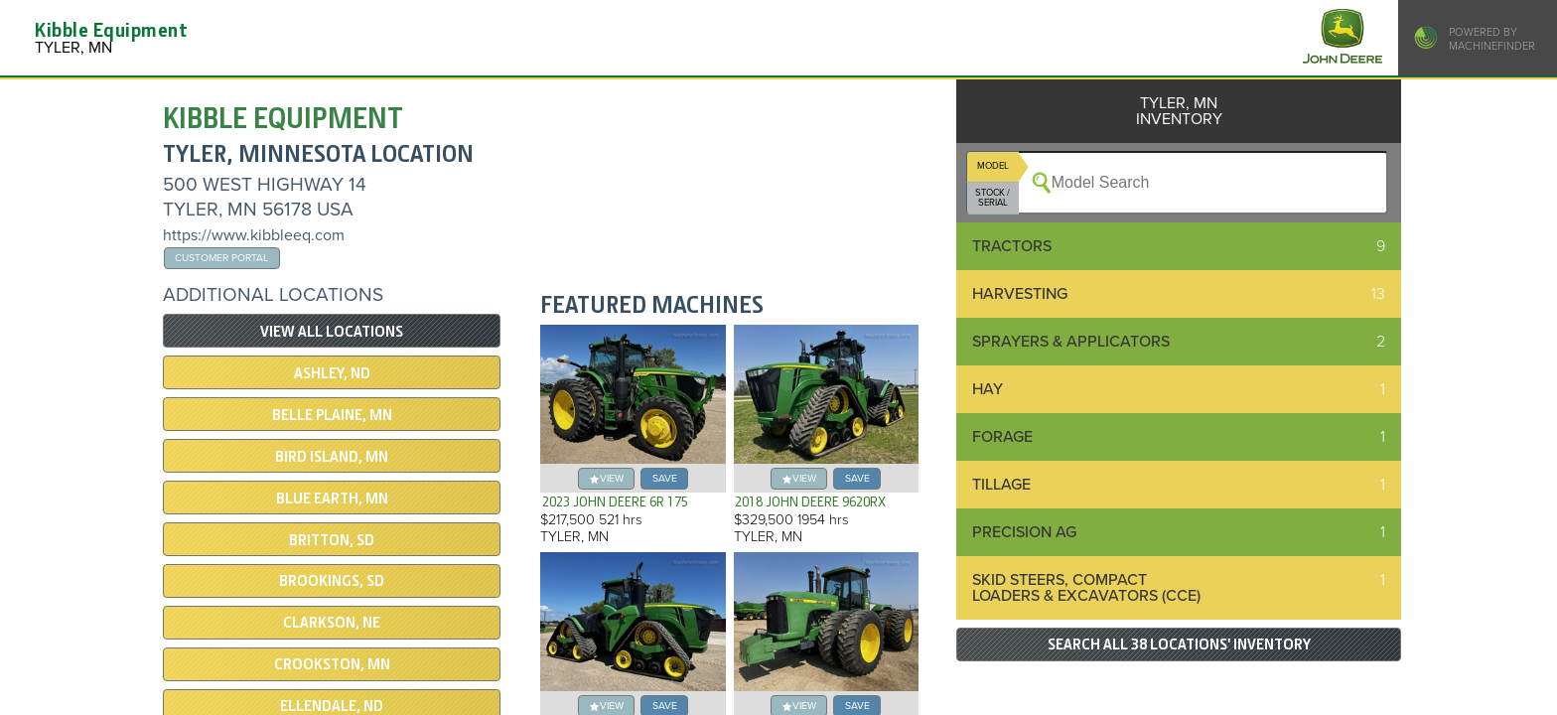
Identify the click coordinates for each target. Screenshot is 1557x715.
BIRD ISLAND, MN (331, 457)
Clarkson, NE (331, 623)
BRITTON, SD (331, 540)
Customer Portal (221, 257)
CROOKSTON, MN (332, 664)
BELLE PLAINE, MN (332, 415)
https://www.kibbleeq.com (254, 235)
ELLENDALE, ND (331, 706)
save (664, 478)
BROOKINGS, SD (331, 581)
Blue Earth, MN (332, 498)
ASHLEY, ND (332, 373)
